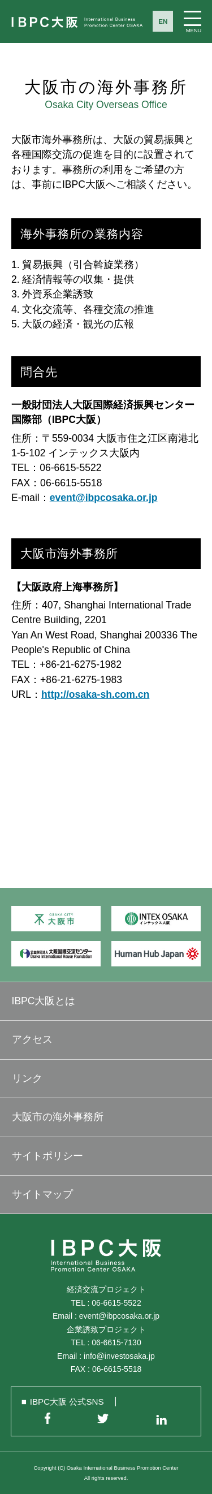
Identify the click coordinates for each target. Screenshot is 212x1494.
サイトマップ (42, 1194)
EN (162, 21)
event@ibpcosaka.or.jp (104, 497)
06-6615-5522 (116, 1302)
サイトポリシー (47, 1155)
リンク (27, 1078)
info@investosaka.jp (119, 1356)
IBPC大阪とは (44, 1001)
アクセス (32, 1039)
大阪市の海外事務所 (57, 1116)
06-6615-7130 (116, 1342)
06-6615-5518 (116, 1369)
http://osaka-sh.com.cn (95, 694)
